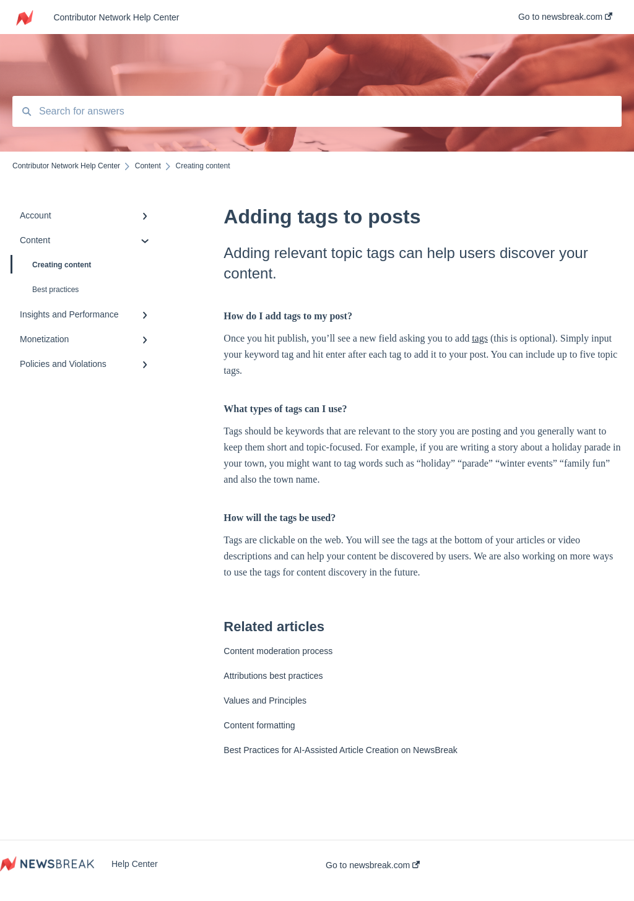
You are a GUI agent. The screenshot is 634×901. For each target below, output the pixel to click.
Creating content (51, 264)
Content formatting (259, 725)
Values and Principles (265, 700)
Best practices (55, 289)
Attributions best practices (273, 676)
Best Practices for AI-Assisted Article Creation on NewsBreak (340, 750)
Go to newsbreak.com (373, 865)
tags (480, 338)
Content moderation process (278, 651)
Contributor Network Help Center (116, 17)
